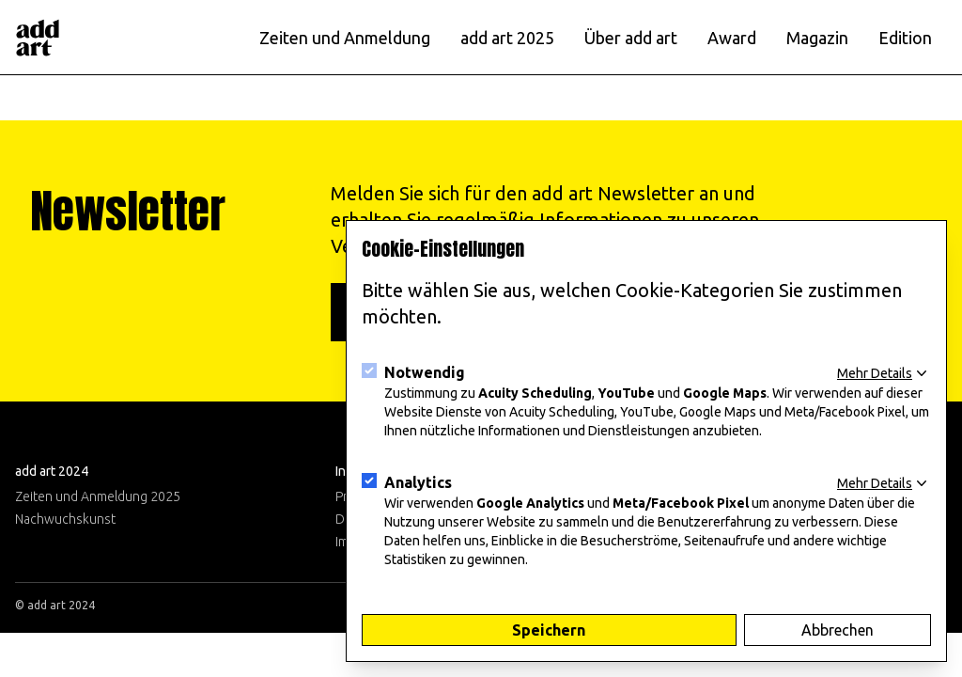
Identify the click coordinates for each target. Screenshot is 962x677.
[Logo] (37, 37)
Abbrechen (837, 630)
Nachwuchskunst (65, 519)
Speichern (548, 630)
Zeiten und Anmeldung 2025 (97, 496)
